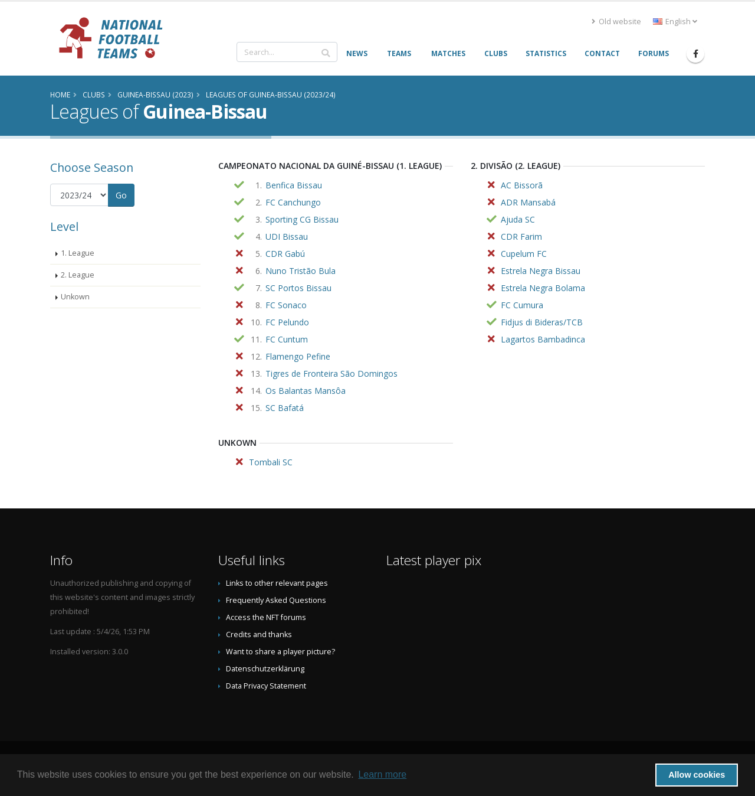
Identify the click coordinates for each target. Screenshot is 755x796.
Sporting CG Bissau (302, 219)
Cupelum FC (524, 253)
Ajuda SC (518, 219)
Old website (616, 22)
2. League (77, 275)
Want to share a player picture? (280, 652)
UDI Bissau (286, 236)
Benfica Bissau (293, 185)
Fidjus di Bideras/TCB (542, 322)
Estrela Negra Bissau (540, 270)
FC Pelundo (287, 322)
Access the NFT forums (266, 617)
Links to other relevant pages (277, 583)
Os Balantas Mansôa (305, 390)
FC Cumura (522, 305)
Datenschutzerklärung (265, 669)
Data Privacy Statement (266, 686)
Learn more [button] (382, 774)
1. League (77, 253)
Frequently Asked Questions (276, 600)
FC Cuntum (286, 339)
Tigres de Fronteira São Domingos (331, 373)
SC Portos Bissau (298, 287)
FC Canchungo (293, 202)
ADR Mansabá (528, 202)
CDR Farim (521, 236)
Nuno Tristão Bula (300, 270)
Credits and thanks (259, 634)
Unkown (75, 297)
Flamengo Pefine (297, 356)
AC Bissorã (522, 185)
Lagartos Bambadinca (543, 339)
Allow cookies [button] (696, 774)
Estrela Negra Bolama (543, 287)
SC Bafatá (284, 407)
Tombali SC (271, 462)
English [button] (675, 22)
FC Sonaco (286, 305)
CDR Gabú (285, 253)
